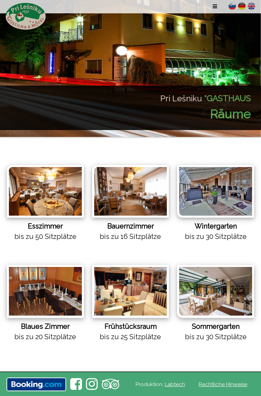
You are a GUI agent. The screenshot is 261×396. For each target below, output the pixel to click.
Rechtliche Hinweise (223, 384)
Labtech (175, 384)
